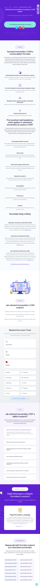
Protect (24, 393)
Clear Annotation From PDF (10, 559)
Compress (25, 372)
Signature (25, 388)
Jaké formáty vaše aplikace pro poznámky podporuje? (18, 429)
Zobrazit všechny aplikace (20, 398)
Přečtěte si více (27, 230)
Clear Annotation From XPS (10, 576)
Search (24, 383)
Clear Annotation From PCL (25, 566)
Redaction (8, 388)
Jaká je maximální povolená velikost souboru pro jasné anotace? (18, 449)
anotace (20, 420)
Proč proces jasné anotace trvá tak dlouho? (16, 477)
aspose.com (19, 17)
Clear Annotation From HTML (26, 563)
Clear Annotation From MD (10, 573)
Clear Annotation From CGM (26, 559)
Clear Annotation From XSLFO (26, 576)
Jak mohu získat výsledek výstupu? (14, 456)
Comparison (25, 377)
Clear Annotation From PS (10, 569)
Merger (8, 365)
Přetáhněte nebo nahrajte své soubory (20, 24)
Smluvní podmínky (30, 32)
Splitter (7, 372)
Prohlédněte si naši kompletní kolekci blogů (20, 264)
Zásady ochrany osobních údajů (20, 34)
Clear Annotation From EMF (10, 579)
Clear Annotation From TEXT (26, 579)
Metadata (8, 377)
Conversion (9, 344)
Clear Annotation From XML (25, 573)
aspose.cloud (24, 17)
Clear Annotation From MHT (10, 566)
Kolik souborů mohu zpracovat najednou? (15, 442)
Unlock (7, 393)
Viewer (8, 355)
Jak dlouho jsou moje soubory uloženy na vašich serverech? (17, 463)
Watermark (8, 383)
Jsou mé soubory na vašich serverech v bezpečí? (17, 470)
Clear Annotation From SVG (25, 569)
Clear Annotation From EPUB (11, 563)
